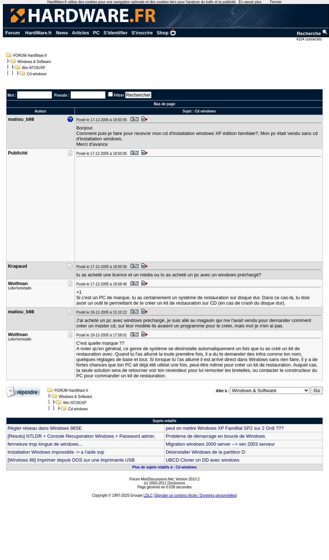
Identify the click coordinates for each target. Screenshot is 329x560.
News (62, 32)
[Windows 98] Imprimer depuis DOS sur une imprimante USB (71, 460)
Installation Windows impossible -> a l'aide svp (56, 452)
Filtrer (119, 95)
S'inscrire (142, 32)
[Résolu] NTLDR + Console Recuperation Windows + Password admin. (81, 436)
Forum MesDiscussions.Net (151, 479)
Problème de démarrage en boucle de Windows (215, 436)
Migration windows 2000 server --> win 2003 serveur (220, 444)
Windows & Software (34, 62)
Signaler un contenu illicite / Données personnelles (195, 495)
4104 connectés (309, 39)
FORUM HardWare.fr (30, 56)
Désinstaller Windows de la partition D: (206, 452)
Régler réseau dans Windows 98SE (45, 428)
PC (96, 32)
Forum (12, 32)
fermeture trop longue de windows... (45, 444)
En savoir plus (250, 2)
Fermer (276, 2)
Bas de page (164, 104)
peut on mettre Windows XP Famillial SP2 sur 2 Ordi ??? (224, 428)
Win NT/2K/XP (33, 68)
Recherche (312, 33)
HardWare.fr (38, 32)
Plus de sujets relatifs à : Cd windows (164, 467)
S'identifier (115, 32)
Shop (166, 32)
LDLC (148, 495)
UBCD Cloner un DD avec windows (202, 460)
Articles (80, 32)
